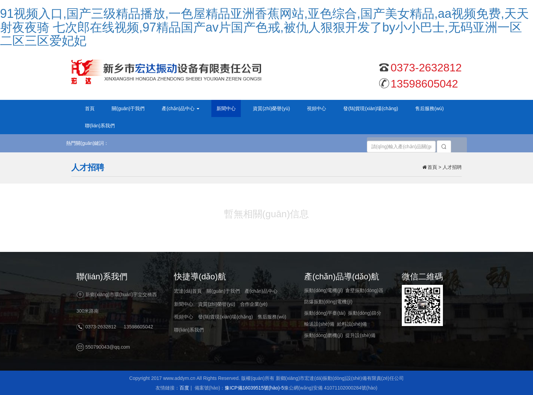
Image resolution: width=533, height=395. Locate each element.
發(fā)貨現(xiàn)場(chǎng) (370, 108)
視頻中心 (316, 108)
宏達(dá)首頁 (188, 291)
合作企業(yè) (254, 304)
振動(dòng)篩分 (364, 313)
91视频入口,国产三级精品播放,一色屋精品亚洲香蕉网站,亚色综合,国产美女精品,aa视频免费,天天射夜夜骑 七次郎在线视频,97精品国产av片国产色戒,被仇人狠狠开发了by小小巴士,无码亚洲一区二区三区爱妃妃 (264, 27)
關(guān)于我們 (128, 108)
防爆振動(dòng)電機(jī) (328, 301)
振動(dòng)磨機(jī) (323, 335)
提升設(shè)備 (360, 335)
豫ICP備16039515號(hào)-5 (254, 388)
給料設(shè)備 (352, 324)
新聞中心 (226, 108)
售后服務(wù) (429, 108)
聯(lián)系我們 (100, 125)
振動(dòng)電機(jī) (323, 290)
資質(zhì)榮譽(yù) (271, 108)
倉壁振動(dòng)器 (364, 290)
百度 (184, 388)
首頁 (90, 108)
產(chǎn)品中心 (261, 291)
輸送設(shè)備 (319, 324)
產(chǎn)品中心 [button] (180, 108)
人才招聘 (452, 167)
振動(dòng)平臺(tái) (325, 313)
